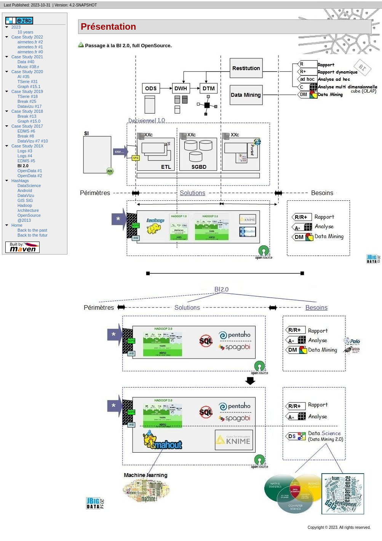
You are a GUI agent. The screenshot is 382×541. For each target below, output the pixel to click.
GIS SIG (25, 200)
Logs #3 (25, 151)
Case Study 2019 (27, 91)
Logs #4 (25, 156)
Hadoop (25, 205)
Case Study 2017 (27, 126)
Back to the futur (33, 235)
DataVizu (26, 195)
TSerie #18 (28, 96)
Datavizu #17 (30, 106)
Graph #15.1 (29, 86)
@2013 (24, 220)
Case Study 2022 (27, 37)
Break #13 (27, 116)
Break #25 (27, 101)
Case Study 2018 (27, 111)
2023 (16, 27)
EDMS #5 (26, 160)
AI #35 (23, 76)
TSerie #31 (28, 81)
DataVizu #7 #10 (33, 141)
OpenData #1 (30, 170)
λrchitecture (28, 210)
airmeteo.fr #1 (30, 47)
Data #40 (26, 61)
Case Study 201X (27, 146)
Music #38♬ (28, 66)
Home (16, 225)
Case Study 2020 (27, 71)
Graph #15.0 (29, 121)
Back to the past (32, 230)
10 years (26, 32)
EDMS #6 (26, 131)
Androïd (25, 190)
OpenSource (29, 215)
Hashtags (20, 180)
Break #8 (26, 136)
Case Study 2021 (27, 56)
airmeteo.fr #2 (30, 42)
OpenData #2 (30, 175)
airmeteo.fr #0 (30, 52)
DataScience (29, 185)
